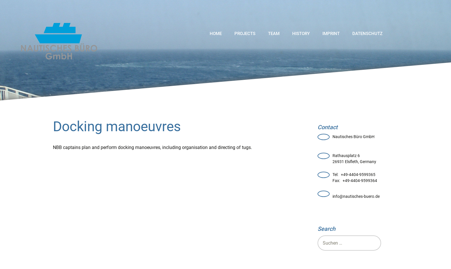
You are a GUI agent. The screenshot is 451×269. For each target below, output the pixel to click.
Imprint (331, 33)
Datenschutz (367, 33)
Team (274, 33)
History (301, 33)
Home (216, 33)
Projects (244, 33)
